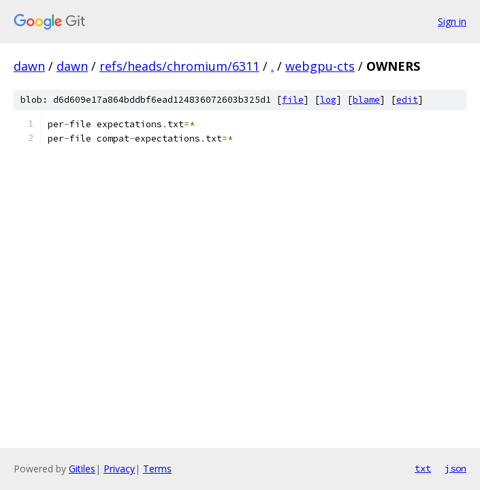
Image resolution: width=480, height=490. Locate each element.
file (293, 99)
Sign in (452, 21)
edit (407, 99)
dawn (29, 66)
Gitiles (82, 468)
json (455, 468)
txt (423, 468)
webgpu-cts (320, 66)
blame (366, 99)
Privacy (119, 468)
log (328, 99)
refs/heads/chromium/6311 (179, 66)
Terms (157, 468)
